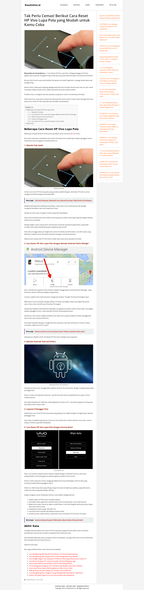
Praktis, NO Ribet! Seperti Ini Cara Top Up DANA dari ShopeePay (51, 575)
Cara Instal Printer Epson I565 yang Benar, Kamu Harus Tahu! (50, 568)
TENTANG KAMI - (71, 586)
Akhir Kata (30, 123)
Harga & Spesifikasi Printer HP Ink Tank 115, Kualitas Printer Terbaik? (109, 59)
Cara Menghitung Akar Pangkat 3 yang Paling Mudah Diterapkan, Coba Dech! (56, 573)
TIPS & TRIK (112, 5)
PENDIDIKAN (100, 5)
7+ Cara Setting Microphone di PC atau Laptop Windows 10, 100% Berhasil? (109, 153)
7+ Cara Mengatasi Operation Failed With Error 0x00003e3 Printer (109, 70)
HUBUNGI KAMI (60, 586)
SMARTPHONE (30, 580)
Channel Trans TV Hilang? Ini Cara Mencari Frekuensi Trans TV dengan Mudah (109, 80)
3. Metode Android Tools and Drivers (41, 117)
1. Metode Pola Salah (36, 112)
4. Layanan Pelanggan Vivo (38, 119)
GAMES (87, 5)
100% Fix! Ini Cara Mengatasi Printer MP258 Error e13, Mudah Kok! (110, 48)
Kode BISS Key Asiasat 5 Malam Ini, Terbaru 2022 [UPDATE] (50, 570)
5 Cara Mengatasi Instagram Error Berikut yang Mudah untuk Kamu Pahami (55, 566)
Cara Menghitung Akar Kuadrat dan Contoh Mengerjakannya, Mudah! (53, 556)
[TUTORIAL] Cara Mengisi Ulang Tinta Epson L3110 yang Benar (108, 26)
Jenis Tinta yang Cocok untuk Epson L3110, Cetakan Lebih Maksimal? (110, 37)
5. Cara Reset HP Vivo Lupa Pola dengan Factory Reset (47, 121)
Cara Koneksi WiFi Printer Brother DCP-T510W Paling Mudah (50, 563)
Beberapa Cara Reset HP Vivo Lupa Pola (40, 110)
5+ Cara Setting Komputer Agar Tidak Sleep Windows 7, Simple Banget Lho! (110, 105)
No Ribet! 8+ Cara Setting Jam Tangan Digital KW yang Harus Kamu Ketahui (109, 115)
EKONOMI (76, 5)
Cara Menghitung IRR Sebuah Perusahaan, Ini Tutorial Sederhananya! (53, 554)
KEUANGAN (64, 5)
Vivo (74, 134)
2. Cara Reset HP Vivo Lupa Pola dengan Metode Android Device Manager (53, 114)
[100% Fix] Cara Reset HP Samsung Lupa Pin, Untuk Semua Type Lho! (109, 164)
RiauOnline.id (32, 5)
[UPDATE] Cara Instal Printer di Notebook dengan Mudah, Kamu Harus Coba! (110, 174)
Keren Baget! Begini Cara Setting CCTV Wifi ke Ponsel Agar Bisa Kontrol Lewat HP (57, 559)
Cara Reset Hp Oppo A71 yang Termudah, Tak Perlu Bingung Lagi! (52, 561)
